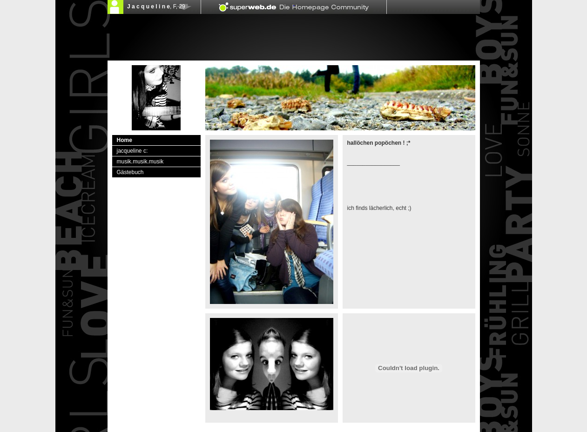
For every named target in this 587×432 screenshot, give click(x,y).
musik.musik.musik (140, 161)
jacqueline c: (132, 151)
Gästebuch (130, 172)
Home (124, 140)
